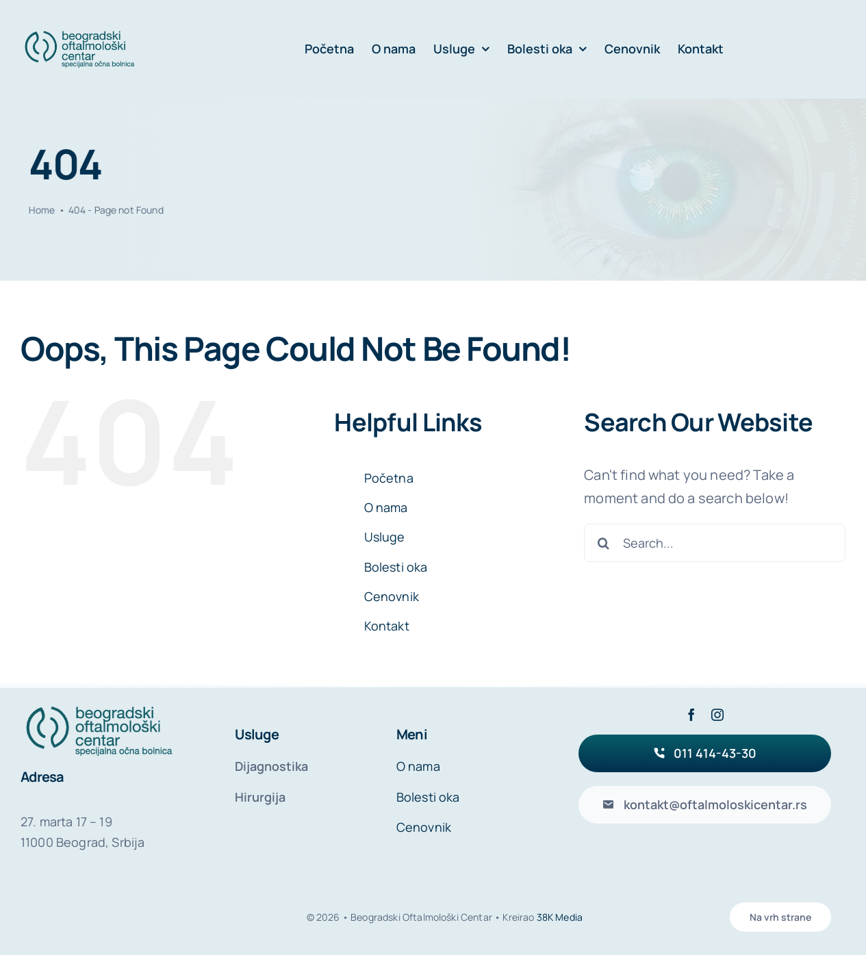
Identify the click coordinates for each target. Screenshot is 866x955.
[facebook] (691, 715)
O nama (386, 507)
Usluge (384, 537)
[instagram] (717, 715)
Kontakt (386, 625)
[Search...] (714, 543)
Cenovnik (391, 596)
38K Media (560, 917)
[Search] (603, 543)
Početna (388, 478)
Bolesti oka (396, 567)
